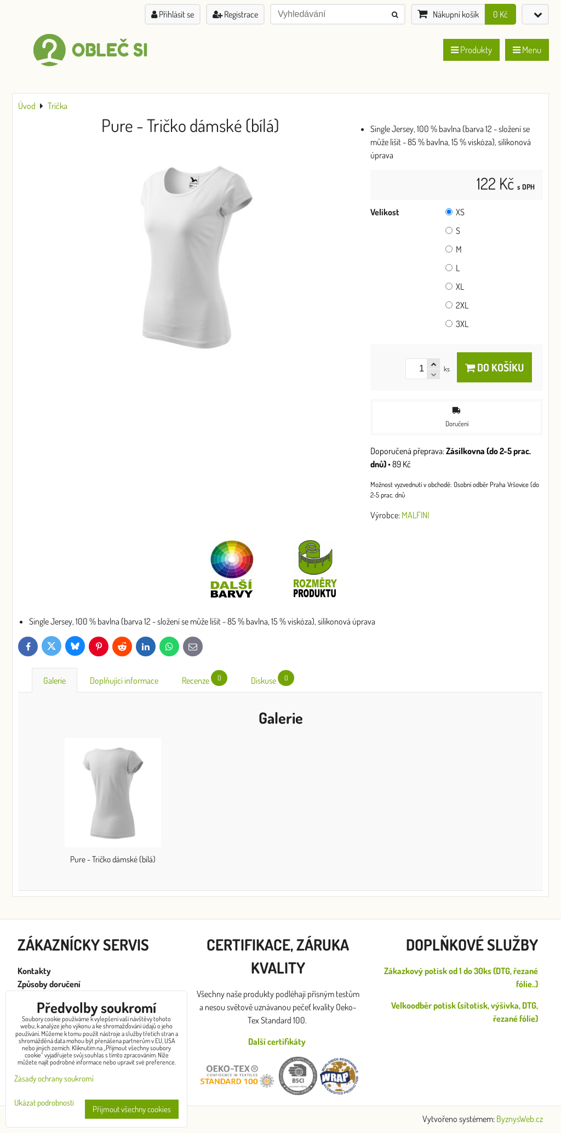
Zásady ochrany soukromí (54, 1078)
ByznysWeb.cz (519, 1118)
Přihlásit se (172, 14)
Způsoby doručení (50, 983)
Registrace (235, 14)
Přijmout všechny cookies (132, 1109)
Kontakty (34, 970)
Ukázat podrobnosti (44, 1103)
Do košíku (494, 367)
